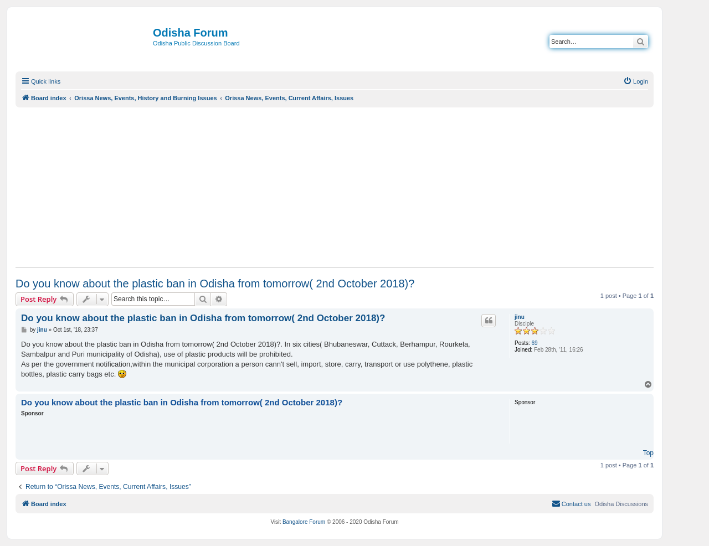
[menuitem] (635, 81)
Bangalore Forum (303, 522)
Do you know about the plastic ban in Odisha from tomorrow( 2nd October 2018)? (215, 283)
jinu (520, 317)
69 (535, 343)
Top (648, 453)
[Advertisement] (335, 187)
